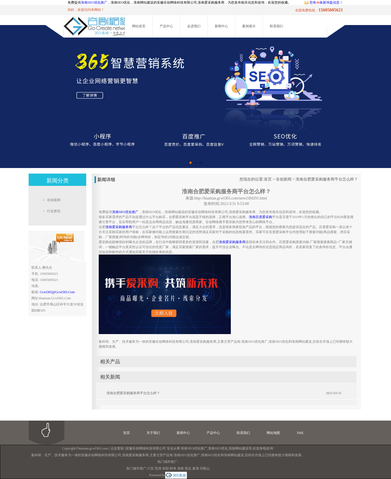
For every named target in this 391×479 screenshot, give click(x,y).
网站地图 (273, 433)
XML (300, 433)
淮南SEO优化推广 (94, 2)
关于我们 (153, 433)
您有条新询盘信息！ (323, 2)
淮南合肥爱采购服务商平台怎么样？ (327, 179)
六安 (150, 468)
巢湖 (195, 468)
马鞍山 (205, 468)
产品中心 (166, 26)
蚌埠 (173, 468)
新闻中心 (221, 26)
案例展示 (249, 26)
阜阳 (165, 468)
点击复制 (117, 448)
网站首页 (138, 26)
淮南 (180, 468)
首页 (268, 179)
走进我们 (194, 26)
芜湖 (158, 468)
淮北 (188, 468)
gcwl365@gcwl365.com (57, 292)
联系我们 (276, 26)
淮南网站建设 (239, 448)
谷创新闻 (283, 179)
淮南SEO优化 (218, 448)
